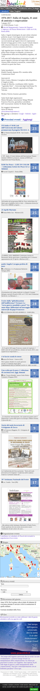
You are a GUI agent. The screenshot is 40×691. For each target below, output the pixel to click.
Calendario (4, 11)
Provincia (4, 590)
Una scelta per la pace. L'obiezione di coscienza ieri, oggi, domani (15, 371)
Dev (5, 615)
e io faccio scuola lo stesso (11, 356)
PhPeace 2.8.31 (16, 673)
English (17, 11)
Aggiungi (27, 119)
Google (21, 114)
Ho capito (34, 689)
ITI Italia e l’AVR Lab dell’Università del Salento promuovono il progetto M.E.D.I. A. (15, 127)
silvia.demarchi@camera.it (10, 111)
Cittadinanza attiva (25, 8)
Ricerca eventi (9, 581)
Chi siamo (35, 1)
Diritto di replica (22, 675)
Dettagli (36, 687)
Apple (34, 114)
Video (12, 11)
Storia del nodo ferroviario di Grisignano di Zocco (12, 426)
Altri (2, 116)
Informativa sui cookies (9, 675)
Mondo (14, 8)
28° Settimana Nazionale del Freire (15, 479)
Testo (2, 584)
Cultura (8, 8)
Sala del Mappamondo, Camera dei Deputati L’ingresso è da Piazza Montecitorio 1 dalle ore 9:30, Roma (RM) (19, 29)
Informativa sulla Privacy (29, 673)
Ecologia (36, 8)
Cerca (37, 4)
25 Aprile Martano (8, 210)
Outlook (28, 114)
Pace (2, 8)
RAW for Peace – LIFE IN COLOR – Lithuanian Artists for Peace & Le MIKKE (15, 167)
